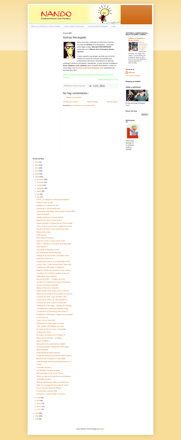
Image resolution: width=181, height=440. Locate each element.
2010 (37, 171)
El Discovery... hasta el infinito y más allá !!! (50, 394)
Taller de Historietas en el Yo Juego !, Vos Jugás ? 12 (143, 46)
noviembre (40, 182)
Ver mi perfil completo (133, 76)
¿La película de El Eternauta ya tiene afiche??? (52, 311)
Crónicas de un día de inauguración (48, 208)
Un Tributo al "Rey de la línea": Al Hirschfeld (51, 329)
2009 (37, 174)
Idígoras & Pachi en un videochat (47, 288)
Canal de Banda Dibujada (98, 26)
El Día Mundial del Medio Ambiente (48, 353)
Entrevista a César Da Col (45, 258)
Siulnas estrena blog (43, 232)
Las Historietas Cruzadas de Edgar (48, 370)
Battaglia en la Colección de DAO (47, 205)
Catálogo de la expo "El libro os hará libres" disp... (53, 255)
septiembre (41, 188)
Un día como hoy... (42, 317)
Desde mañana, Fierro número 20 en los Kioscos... (53, 291)
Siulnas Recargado (42, 214)
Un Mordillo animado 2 (44, 379)
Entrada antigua (112, 102)
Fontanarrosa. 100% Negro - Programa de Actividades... (55, 314)
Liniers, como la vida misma (45, 320)
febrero (39, 406)
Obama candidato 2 (43, 341)
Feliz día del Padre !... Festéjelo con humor (50, 279)
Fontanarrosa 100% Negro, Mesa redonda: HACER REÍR (55, 211)
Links (114, 26)
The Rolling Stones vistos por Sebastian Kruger (52, 308)
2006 (37, 416)
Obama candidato (42, 350)
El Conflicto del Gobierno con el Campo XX (50, 335)
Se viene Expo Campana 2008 (46, 391)
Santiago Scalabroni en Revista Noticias (49, 217)
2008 (37, 177)
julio (38, 194)
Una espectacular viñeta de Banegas (48, 252)
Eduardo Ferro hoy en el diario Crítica (49, 220)
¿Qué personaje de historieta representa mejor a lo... (54, 361)
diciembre (40, 179)
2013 (37, 162)
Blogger (101, 429)
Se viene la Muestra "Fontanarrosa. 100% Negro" (53, 347)
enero (39, 409)
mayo (39, 398)
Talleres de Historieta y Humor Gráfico (45, 26)
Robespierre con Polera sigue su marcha (50, 323)
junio (38, 197)
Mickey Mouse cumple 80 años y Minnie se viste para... (54, 294)
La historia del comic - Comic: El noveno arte (51, 303)
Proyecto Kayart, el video (44, 203)
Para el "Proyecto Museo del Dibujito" (48, 388)
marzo (39, 403)
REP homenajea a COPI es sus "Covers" (50, 373)
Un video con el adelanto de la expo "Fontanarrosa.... (54, 282)
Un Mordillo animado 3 (44, 367)
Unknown (131, 72)
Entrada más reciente (70, 102)
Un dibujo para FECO (43, 332)
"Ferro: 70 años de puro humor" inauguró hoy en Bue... (54, 226)
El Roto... (39, 364)
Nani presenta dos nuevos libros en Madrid (50, 344)
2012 (37, 165)
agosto (39, 191)
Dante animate (41, 235)
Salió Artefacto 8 (41, 247)
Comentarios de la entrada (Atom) (83, 105)
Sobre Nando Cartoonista (74, 26)
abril (38, 400)
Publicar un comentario (73, 97)
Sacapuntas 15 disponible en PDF (47, 250)
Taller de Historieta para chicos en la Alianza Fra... (53, 382)
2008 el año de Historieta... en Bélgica (49, 338)
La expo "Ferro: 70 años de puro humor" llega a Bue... (54, 264)
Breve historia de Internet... (45, 238)
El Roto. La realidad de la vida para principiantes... (53, 199)
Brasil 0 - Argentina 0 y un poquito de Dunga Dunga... (54, 244)
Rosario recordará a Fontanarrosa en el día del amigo (54, 223)
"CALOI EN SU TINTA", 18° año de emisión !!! (51, 300)
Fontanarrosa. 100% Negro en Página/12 (50, 267)
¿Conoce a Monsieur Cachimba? (47, 285)
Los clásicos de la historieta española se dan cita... (53, 273)
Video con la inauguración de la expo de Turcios (52, 385)
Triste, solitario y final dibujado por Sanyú (50, 326)
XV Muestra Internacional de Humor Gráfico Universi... (54, 356)
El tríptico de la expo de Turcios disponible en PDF (53, 261)
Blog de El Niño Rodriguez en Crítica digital (50, 358)
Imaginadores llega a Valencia (46, 276)
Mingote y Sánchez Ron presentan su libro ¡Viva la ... (54, 270)
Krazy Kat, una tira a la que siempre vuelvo (50, 241)
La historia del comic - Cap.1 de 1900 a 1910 (51, 297)
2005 (37, 419)
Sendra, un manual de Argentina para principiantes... (54, 376)
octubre (39, 185)
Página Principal (92, 102)
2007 (37, 413)
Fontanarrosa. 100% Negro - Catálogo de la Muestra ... (54, 305)
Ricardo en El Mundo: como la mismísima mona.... (53, 229)
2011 (37, 168)
